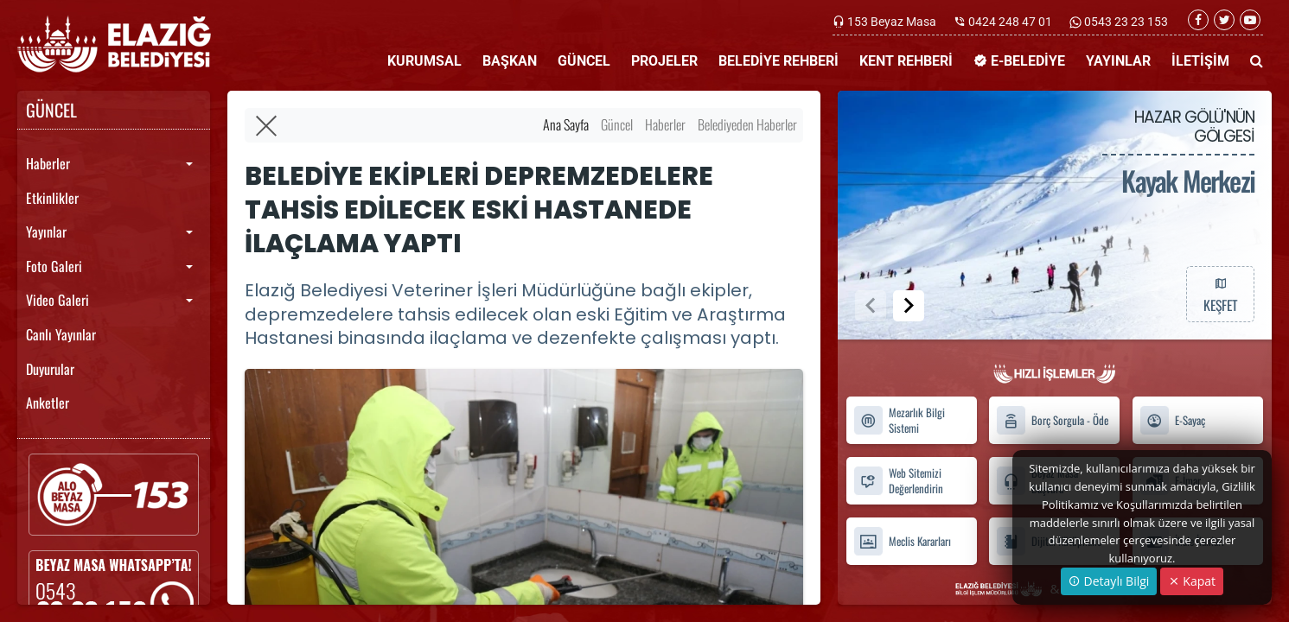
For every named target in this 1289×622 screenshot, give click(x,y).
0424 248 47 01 (1010, 22)
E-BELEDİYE (1019, 61)
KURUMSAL (424, 61)
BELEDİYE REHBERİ (778, 61)
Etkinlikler (52, 197)
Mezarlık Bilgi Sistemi (899, 420)
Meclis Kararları (902, 541)
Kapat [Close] (1192, 581)
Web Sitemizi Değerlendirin (898, 480)
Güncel (617, 124)
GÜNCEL (584, 61)
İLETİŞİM (1200, 61)
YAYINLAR (1118, 61)
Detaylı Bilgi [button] (1109, 581)
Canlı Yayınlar (61, 334)
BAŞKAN (509, 61)
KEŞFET (1220, 293)
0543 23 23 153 (1125, 22)
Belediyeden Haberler (747, 124)
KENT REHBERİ (906, 61)
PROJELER (664, 61)
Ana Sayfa (566, 124)
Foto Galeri (54, 266)
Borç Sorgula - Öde (1052, 420)
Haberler (48, 163)
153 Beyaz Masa (891, 22)
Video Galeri (57, 299)
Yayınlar (46, 231)
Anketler (47, 402)
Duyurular (50, 369)
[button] (908, 305)
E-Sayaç (1172, 420)
